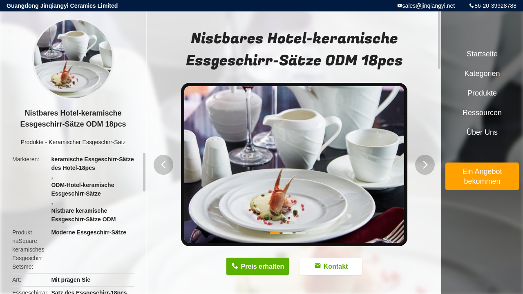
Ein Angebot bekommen (482, 176)
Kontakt (336, 266)
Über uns (482, 132)
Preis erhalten (262, 266)
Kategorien (482, 73)
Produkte (32, 142)
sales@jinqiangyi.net (428, 5)
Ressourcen (482, 113)
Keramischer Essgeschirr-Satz (87, 142)
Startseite (482, 54)
